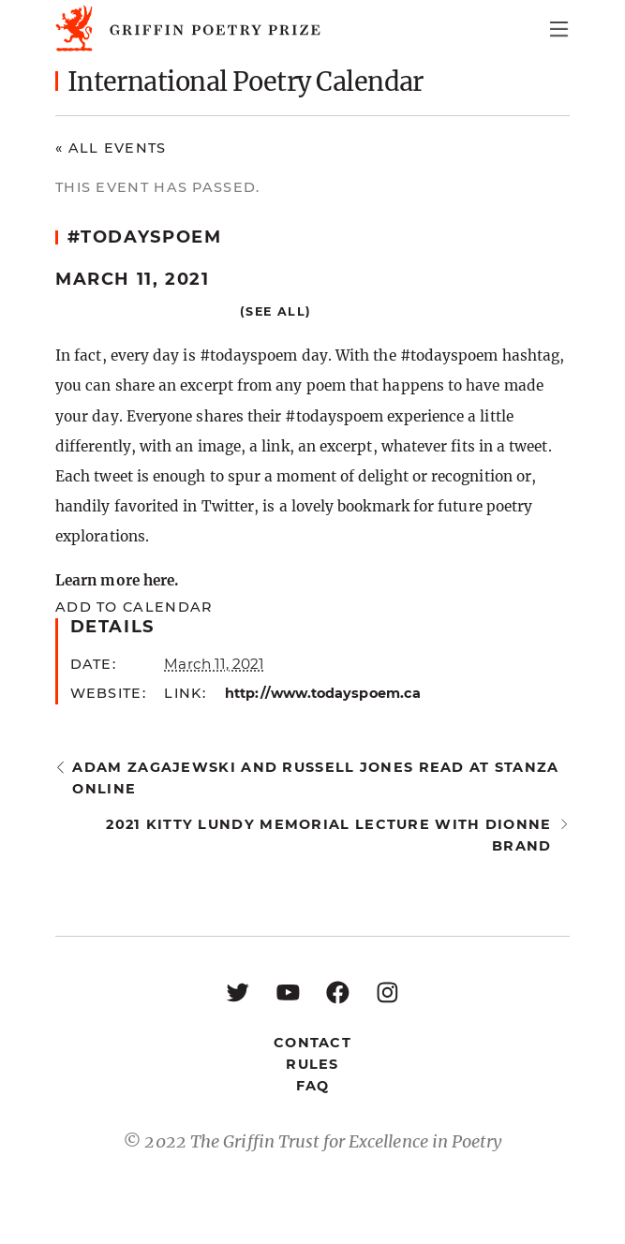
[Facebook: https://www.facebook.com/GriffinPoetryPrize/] (337, 991)
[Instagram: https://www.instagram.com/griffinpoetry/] (387, 991)
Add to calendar (133, 607)
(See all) (275, 311)
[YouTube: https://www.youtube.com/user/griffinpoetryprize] (288, 991)
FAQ (313, 1085)
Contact (312, 1042)
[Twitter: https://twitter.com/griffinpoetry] (237, 991)
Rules (312, 1064)
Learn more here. (116, 580)
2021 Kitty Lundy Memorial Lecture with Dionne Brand (328, 835)
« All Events (111, 148)
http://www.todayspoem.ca (323, 693)
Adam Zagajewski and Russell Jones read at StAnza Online (315, 778)
